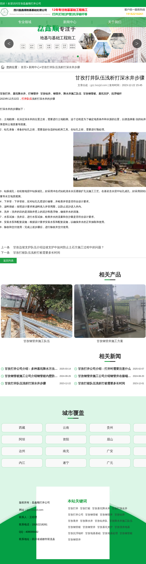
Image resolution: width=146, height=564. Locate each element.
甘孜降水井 (86, 520)
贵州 (110, 427)
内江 (22, 463)
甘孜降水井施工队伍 (120, 520)
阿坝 (22, 439)
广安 (110, 451)
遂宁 (66, 463)
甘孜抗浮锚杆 (75, 533)
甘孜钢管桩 (91, 514)
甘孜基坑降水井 (101, 508)
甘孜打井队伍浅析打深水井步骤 (60, 67)
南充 (66, 451)
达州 (22, 451)
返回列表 (8, 260)
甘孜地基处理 (110, 533)
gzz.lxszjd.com (99, 85)
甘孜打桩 (85, 508)
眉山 (110, 439)
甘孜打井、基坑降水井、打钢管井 (19, 93)
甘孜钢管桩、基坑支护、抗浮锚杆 (102, 93)
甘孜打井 (73, 508)
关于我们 (114, 22)
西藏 (22, 427)
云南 (66, 427)
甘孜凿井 (73, 520)
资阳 (66, 439)
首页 (23, 67)
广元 (110, 463)
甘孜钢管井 (106, 514)
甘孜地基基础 (93, 533)
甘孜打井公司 (75, 514)
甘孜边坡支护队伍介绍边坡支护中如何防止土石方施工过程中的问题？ (58, 247)
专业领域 (24, 22)
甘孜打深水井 (119, 508)
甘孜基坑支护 (105, 527)
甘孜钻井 (119, 514)
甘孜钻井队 (101, 520)
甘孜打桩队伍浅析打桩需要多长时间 (36, 252)
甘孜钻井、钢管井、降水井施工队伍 (60, 93)
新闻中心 (69, 22)
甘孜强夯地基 (122, 527)
